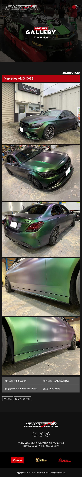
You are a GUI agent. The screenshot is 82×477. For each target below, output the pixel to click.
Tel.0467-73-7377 (31, 446)
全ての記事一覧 (22, 398)
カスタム (7, 398)
